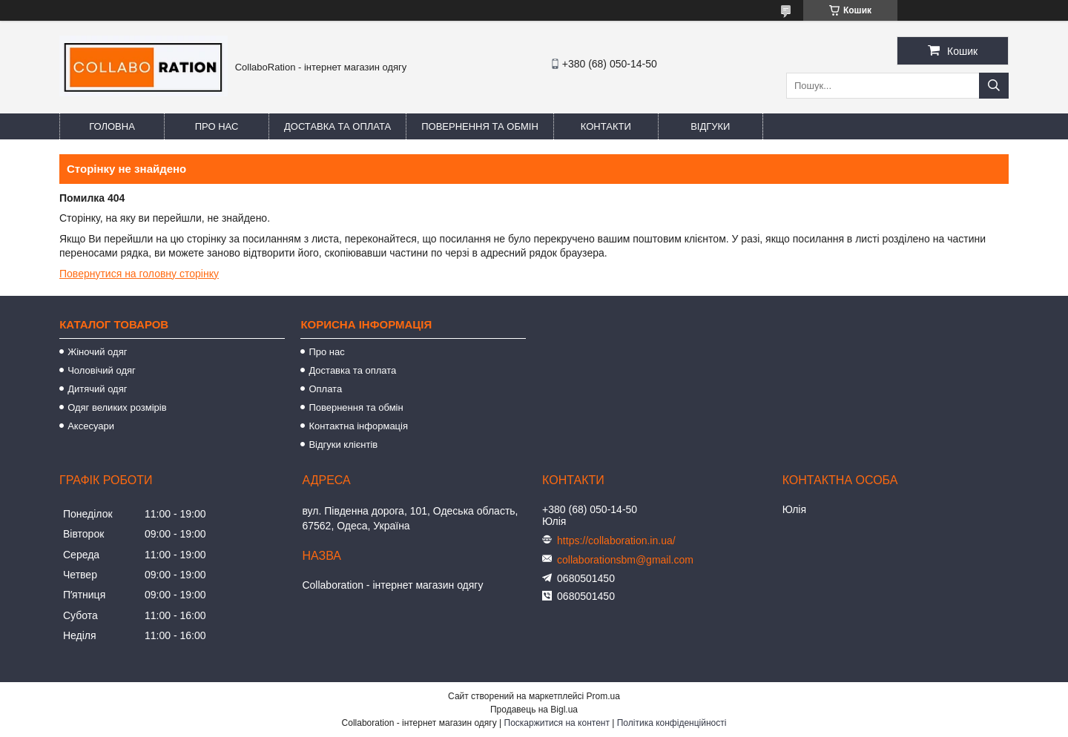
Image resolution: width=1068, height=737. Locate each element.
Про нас (217, 126)
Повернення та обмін (479, 126)
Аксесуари (90, 426)
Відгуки (710, 126)
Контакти (606, 126)
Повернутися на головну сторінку (139, 274)
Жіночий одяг (97, 351)
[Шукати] (994, 86)
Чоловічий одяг (101, 370)
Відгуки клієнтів (343, 444)
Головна (112, 126)
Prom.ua (603, 696)
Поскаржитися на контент (557, 723)
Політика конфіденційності (672, 723)
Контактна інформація (358, 426)
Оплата (325, 388)
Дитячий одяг (97, 388)
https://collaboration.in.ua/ (616, 540)
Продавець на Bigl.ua (534, 709)
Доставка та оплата (337, 126)
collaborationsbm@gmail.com (625, 560)
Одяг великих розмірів (116, 407)
